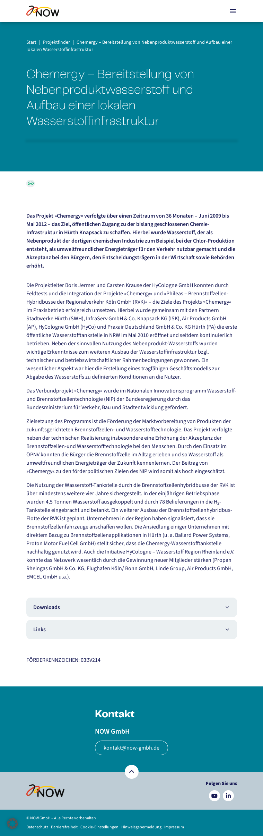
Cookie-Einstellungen (99, 827)
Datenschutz (37, 827)
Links (131, 629)
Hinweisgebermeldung (141, 827)
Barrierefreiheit (64, 827)
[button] (12, 823)
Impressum (174, 827)
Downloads (131, 607)
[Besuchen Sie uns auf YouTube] (214, 795)
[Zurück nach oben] (132, 772)
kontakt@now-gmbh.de (131, 748)
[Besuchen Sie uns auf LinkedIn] (228, 795)
